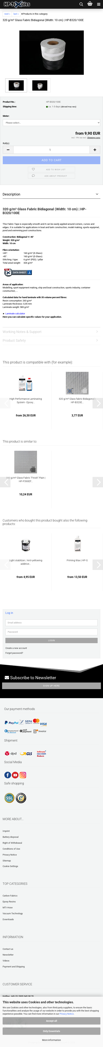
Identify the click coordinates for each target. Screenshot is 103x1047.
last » (16, 14)
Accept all (51, 1020)
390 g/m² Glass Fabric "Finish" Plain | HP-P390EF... (25, 479)
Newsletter (8, 954)
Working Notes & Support (22, 332)
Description (11, 194)
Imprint (6, 831)
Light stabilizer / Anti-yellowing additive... (25, 562)
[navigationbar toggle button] (98, 4)
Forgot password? (14, 653)
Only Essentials (51, 1031)
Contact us (8, 949)
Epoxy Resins (9, 901)
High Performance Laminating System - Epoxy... (25, 400)
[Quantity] (51, 150)
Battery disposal (11, 837)
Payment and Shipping (14, 966)
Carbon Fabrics (10, 895)
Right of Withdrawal (12, 843)
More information (51, 1040)
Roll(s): (6, 143)
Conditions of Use (11, 848)
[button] (8, 150)
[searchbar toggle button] (81, 4)
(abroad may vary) (68, 107)
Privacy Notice (67, 1014)
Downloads (8, 919)
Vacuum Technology (13, 913)
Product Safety (14, 340)
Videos (6, 960)
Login (51, 640)
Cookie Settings (10, 866)
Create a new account (16, 648)
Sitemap (7, 860)
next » (7, 14)
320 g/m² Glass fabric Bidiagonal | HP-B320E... (77, 400)
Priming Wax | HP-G (77, 560)
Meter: (6, 116)
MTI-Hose (8, 907)
